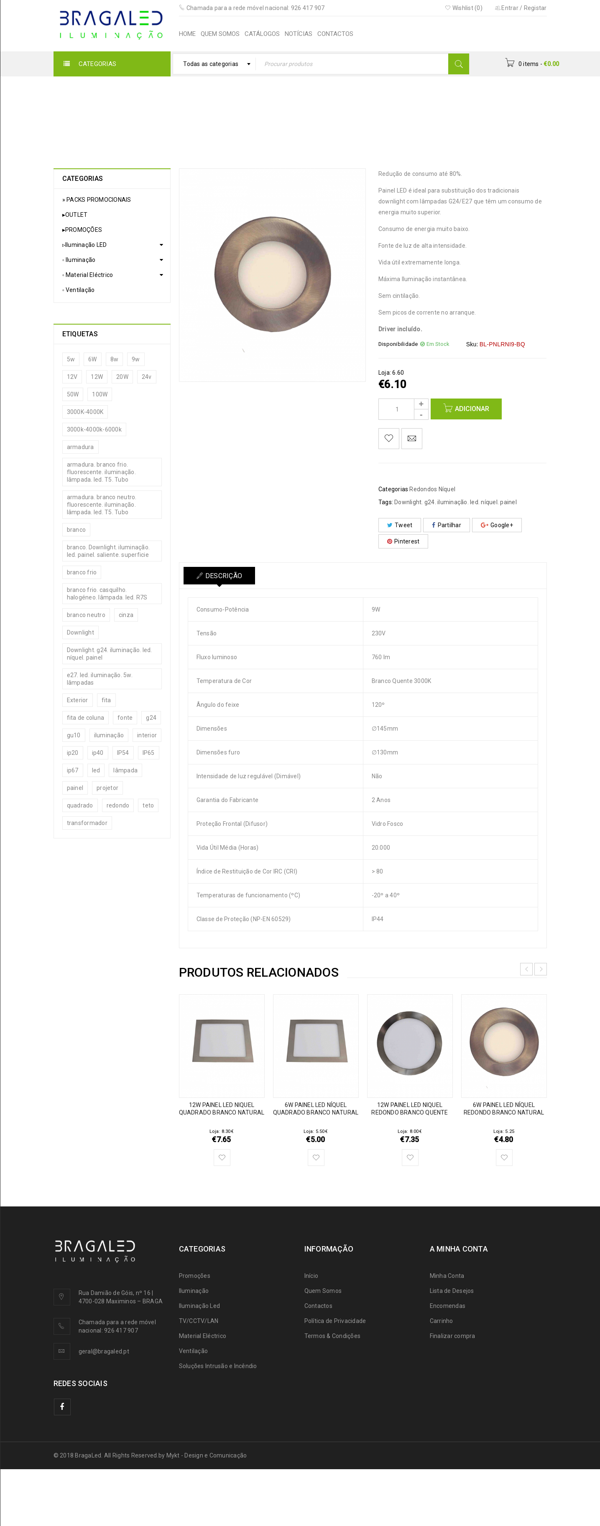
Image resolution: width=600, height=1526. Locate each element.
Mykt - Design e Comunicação (206, 1455)
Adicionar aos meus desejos (388, 438)
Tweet (400, 525)
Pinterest (403, 541)
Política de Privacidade (335, 1321)
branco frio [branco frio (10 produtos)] (82, 572)
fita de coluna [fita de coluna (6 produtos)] (86, 717)
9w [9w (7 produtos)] (136, 359)
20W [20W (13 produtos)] (122, 376)
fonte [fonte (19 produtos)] (125, 717)
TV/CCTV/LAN (199, 1321)
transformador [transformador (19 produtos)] (87, 823)
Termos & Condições (332, 1336)
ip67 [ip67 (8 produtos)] (73, 770)
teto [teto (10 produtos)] (148, 805)
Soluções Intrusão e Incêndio (218, 1366)
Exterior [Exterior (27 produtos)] (77, 700)
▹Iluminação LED (171, 115)
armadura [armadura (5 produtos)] (80, 447)
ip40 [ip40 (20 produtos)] (98, 752)
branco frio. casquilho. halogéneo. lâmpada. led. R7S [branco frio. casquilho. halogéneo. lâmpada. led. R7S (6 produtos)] (107, 594)
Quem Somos (323, 1290)
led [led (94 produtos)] (96, 770)
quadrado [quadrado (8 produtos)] (80, 805)
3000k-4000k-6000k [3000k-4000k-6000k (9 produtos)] (94, 429)
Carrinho (441, 1321)
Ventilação (193, 1351)
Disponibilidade (398, 344)
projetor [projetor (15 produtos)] (107, 788)
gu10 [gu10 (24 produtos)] (74, 735)
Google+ (497, 525)
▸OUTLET (75, 214)
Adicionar (472, 409)
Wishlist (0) (464, 8)
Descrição (223, 576)
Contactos (318, 1306)
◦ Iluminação (79, 259)
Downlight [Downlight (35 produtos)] (80, 632)
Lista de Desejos (452, 1290)
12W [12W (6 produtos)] (97, 376)
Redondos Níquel (281, 115)
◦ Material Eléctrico (87, 275)
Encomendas (448, 1306)
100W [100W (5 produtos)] (99, 394)
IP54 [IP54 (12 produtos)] (123, 752)
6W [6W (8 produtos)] (92, 359)
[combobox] (214, 63)
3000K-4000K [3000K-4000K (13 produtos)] (85, 412)
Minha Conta (447, 1275)
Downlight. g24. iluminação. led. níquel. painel (455, 502)
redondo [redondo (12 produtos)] (118, 805)
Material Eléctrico (203, 1336)
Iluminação (194, 1290)
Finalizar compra (452, 1336)
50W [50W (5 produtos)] (73, 394)
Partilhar (446, 525)
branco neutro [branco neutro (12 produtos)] (86, 615)
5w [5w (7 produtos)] (71, 359)
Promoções (194, 1275)
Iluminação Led (199, 1306)
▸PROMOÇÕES (82, 229)
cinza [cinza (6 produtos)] (126, 615)
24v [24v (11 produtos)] (147, 376)
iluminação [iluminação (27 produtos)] (109, 735)
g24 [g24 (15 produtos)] (151, 717)
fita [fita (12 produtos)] (106, 700)
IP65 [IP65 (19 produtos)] (149, 752)
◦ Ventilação (78, 290)
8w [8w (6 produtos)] (114, 359)
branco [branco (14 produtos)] (76, 529)
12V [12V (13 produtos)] (72, 376)
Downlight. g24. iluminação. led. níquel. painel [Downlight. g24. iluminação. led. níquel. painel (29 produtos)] (109, 654)
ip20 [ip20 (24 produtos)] (73, 752)
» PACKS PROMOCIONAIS (96, 199)
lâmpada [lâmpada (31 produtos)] (125, 770)
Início (127, 115)
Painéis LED (225, 115)
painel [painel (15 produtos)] (75, 788)
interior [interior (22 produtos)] (147, 735)
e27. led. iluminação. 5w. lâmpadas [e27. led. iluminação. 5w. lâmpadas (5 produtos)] (100, 679)
